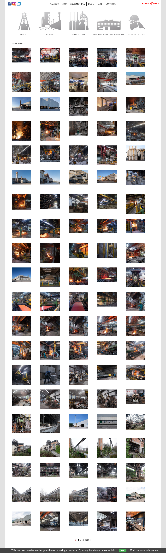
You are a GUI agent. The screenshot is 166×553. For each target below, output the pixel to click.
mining (23, 35)
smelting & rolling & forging (109, 35)
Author (54, 4)
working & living (137, 35)
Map (100, 4)
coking (50, 35)
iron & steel (78, 35)
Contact (111, 4)
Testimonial (77, 4)
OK (122, 550)
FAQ (64, 4)
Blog (91, 4)
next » (88, 540)
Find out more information (144, 550)
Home (14, 43)
